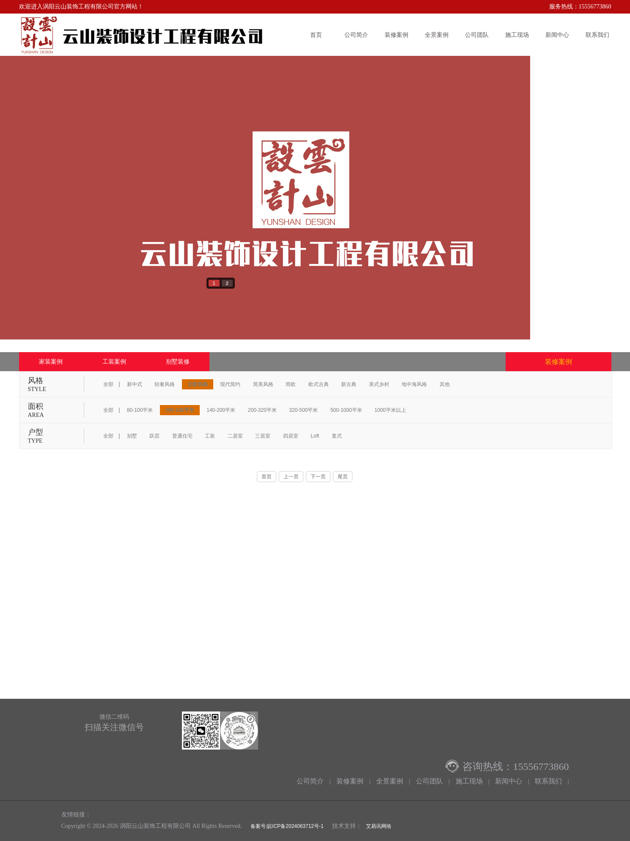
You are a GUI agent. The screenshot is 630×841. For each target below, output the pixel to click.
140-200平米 (220, 410)
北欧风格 (197, 384)
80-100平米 (140, 410)
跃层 (154, 436)
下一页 (318, 477)
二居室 (235, 436)
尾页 (343, 477)
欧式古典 (318, 384)
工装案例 (114, 361)
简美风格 (263, 384)
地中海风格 (414, 384)
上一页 (291, 477)
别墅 (132, 436)
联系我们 (597, 34)
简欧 (291, 384)
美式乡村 (379, 384)
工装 (210, 436)
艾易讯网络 (378, 826)
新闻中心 (557, 34)
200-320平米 (262, 410)
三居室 (262, 436)
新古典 (348, 384)
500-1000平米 (346, 410)
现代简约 (230, 384)
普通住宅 (182, 436)
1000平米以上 (390, 410)
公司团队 (477, 34)
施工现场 (517, 34)
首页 (316, 34)
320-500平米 (303, 410)
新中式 (134, 384)
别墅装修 (178, 361)
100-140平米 (179, 410)
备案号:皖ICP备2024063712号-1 (286, 826)
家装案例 (51, 361)
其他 (445, 384)
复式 (337, 436)
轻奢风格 (164, 384)
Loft (315, 436)
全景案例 (436, 34)
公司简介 (356, 34)
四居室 (290, 436)
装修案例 (396, 34)
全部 (108, 384)
